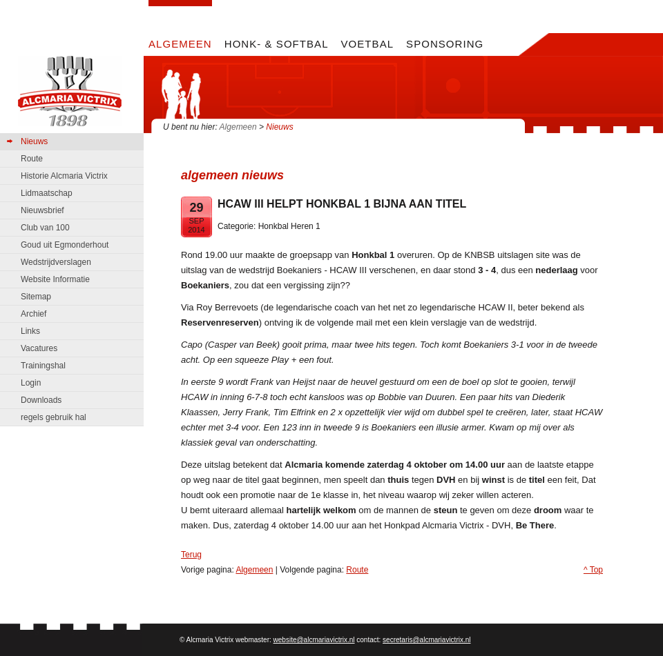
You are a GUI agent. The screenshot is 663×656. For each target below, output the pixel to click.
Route (357, 570)
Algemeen (238, 127)
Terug (191, 554)
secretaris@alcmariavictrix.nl (426, 640)
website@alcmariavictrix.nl (314, 640)
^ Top (593, 570)
